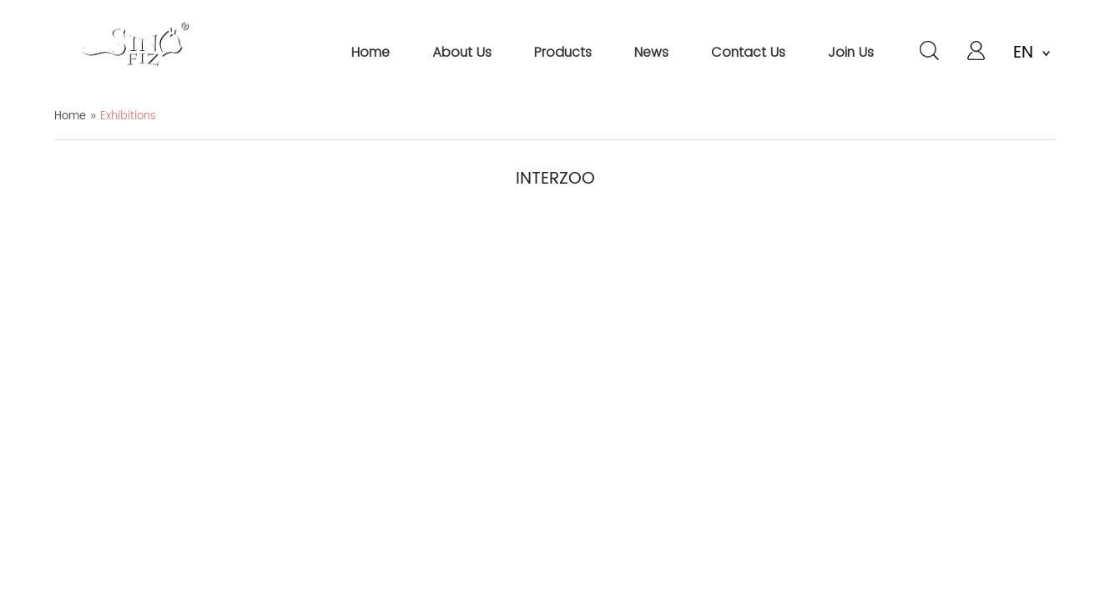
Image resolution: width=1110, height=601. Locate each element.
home (370, 52)
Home (70, 116)
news (651, 52)
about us (462, 52)
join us (851, 52)
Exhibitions (128, 116)
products (563, 52)
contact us (748, 52)
